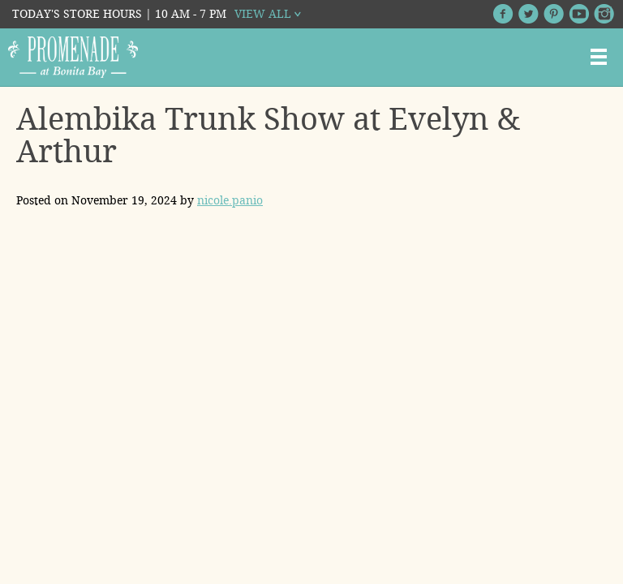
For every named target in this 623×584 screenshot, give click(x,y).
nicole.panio (230, 200)
